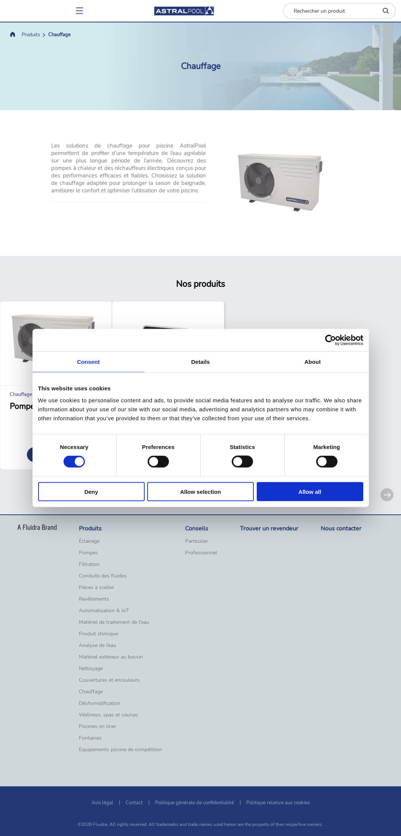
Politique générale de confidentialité (194, 802)
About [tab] (313, 362)
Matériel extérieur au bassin (111, 657)
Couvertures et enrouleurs (109, 680)
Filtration (89, 564)
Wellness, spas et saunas (108, 715)
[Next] (387, 494)
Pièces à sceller (96, 588)
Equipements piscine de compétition (120, 750)
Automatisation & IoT (104, 611)
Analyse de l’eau (97, 645)
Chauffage (91, 692)
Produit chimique (98, 634)
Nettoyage (91, 669)
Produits (31, 34)
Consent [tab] (88, 362)
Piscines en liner (97, 727)
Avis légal (102, 802)
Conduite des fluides (103, 576)
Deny (91, 491)
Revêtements (94, 599)
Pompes (88, 553)
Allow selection (200, 491)
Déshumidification (99, 703)
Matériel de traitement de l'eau (114, 622)
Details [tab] (200, 362)
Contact (134, 802)
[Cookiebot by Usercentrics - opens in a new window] (330, 340)
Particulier (196, 541)
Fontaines (90, 738)
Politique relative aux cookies (278, 802)
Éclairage (89, 541)
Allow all (310, 491)
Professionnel (201, 553)
